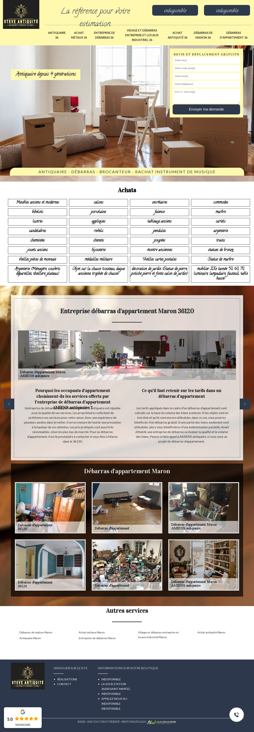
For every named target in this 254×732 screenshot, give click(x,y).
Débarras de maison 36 (203, 35)
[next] (245, 404)
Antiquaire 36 (57, 35)
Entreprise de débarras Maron (97, 638)
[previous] (9, 404)
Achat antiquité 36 (177, 35)
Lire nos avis (22, 724)
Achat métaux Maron (92, 632)
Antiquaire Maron (30, 638)
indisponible (175, 11)
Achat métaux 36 (79, 35)
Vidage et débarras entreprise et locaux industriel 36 (142, 35)
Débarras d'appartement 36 (233, 35)
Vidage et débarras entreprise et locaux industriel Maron (158, 635)
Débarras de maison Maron (35, 632)
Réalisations (67, 679)
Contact (64, 684)
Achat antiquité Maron (211, 632)
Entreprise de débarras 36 (104, 35)
